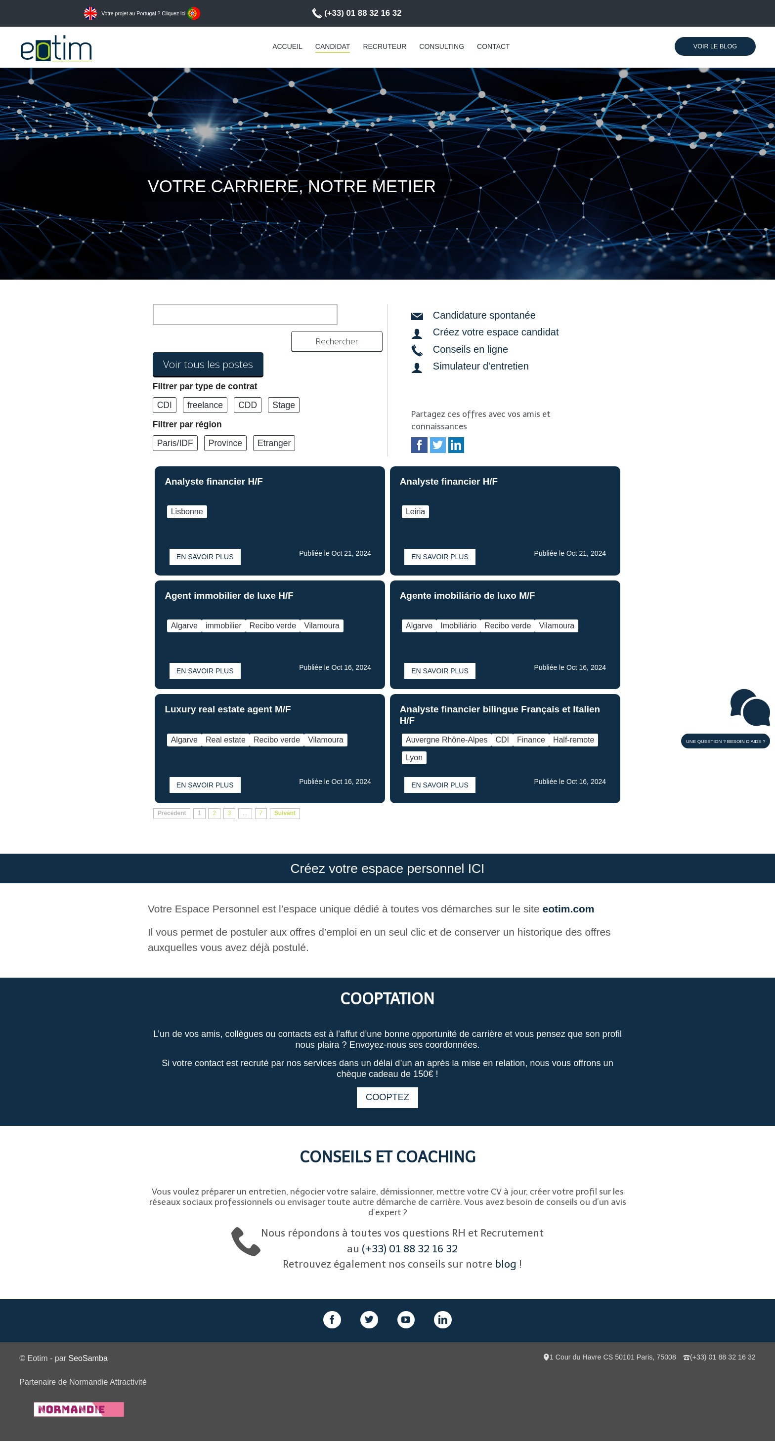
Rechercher (349, 315)
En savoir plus (205, 557)
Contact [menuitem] (493, 46)
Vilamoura (322, 625)
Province (225, 423)
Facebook (419, 445)
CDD (247, 385)
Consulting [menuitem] (441, 46)
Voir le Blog (715, 46)
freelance (205, 385)
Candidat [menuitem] (332, 46)
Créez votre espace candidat (496, 332)
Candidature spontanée (484, 315)
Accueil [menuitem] (287, 46)
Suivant (285, 813)
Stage (283, 385)
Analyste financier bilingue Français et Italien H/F (500, 715)
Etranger (274, 423)
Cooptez (387, 1099)
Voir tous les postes (208, 344)
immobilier (224, 625)
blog (506, 1266)
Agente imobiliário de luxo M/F (467, 595)
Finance (531, 740)
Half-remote (574, 740)
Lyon (414, 757)
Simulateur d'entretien (481, 366)
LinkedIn (456, 445)
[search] (233, 314)
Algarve (184, 625)
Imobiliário (458, 625)
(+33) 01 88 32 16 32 (362, 13)
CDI (164, 385)
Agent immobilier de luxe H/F (229, 595)
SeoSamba (87, 1359)
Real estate (226, 740)
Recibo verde (273, 625)
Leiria (415, 511)
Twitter (438, 445)
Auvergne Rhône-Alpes (446, 740)
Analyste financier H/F (213, 481)
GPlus (406, 1321)
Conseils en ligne (470, 349)
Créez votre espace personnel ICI (387, 869)
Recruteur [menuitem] (384, 46)
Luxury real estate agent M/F (228, 709)
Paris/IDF (175, 423)
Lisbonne (187, 511)
